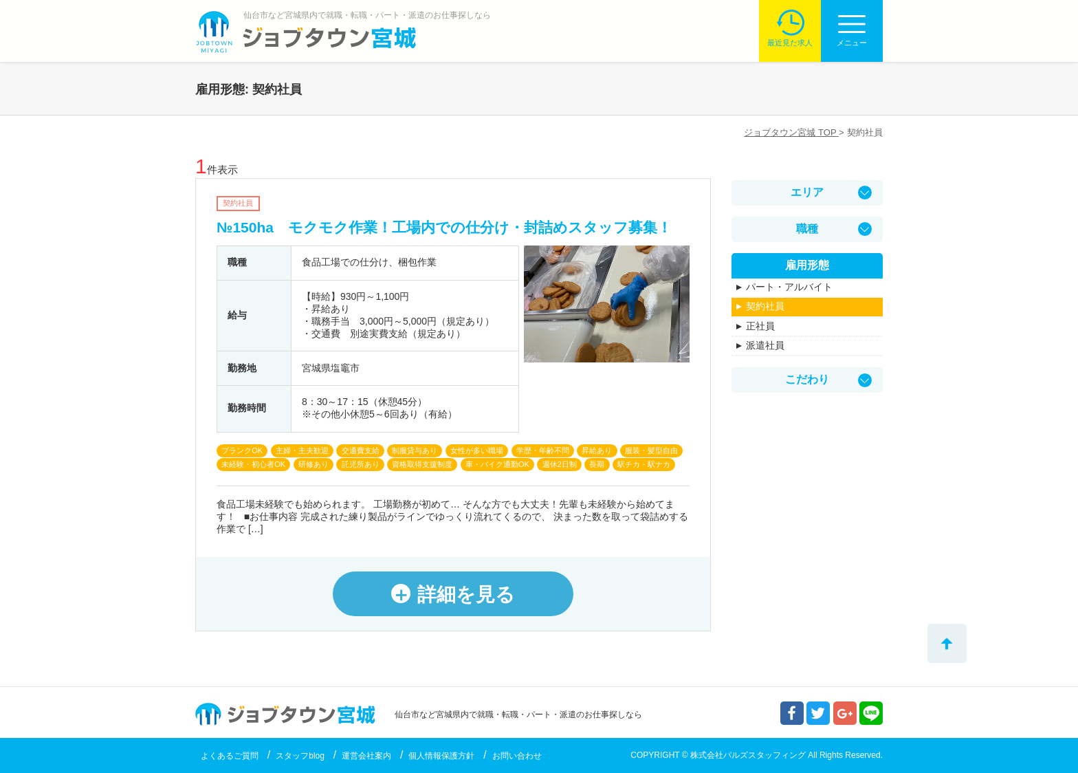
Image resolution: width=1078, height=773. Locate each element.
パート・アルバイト (789, 286)
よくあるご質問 (229, 756)
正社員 (760, 325)
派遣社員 (765, 345)
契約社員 (765, 306)
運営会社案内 (366, 756)
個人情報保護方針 (441, 756)
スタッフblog (300, 756)
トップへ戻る (947, 643)
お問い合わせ (517, 756)
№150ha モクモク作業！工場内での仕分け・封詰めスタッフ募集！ (444, 227)
